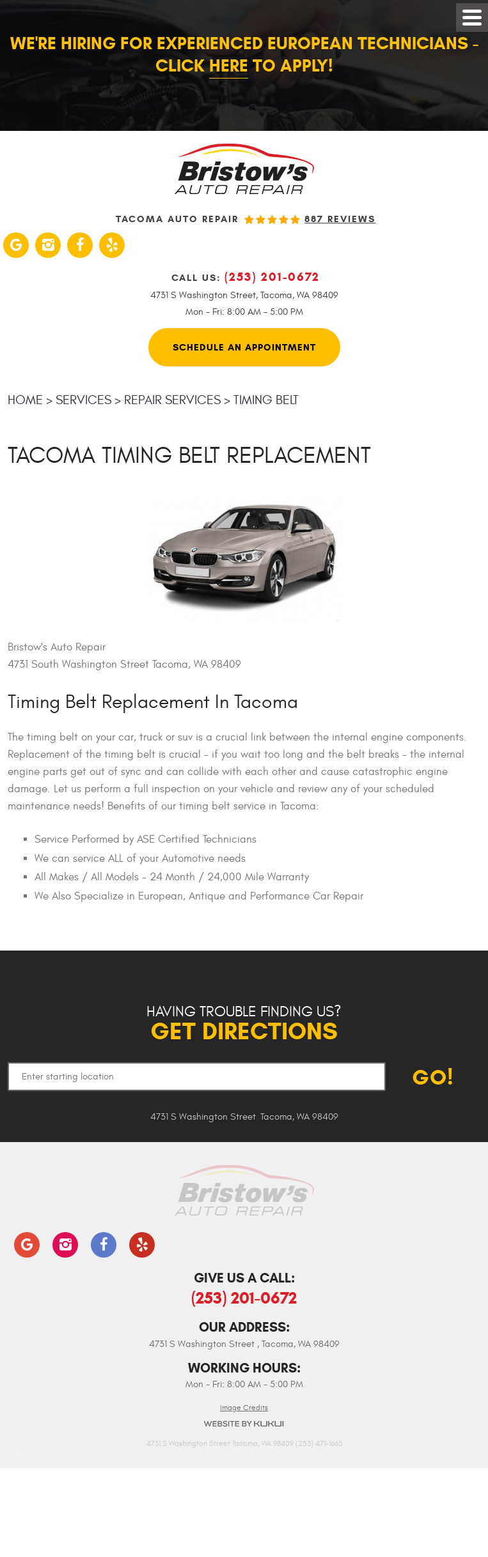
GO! (433, 1077)
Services (83, 400)
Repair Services (172, 400)
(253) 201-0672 (244, 1298)
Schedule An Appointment (244, 347)
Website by (244, 1424)
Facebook (80, 245)
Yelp (112, 245)
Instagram (48, 245)
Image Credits (244, 1407)
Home (25, 400)
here (228, 66)
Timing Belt (266, 400)
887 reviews (339, 219)
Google (16, 245)
